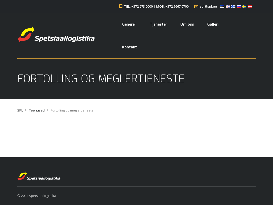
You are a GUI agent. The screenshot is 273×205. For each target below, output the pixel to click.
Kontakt (129, 47)
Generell (129, 24)
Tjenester (158, 24)
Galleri (213, 24)
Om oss (187, 24)
